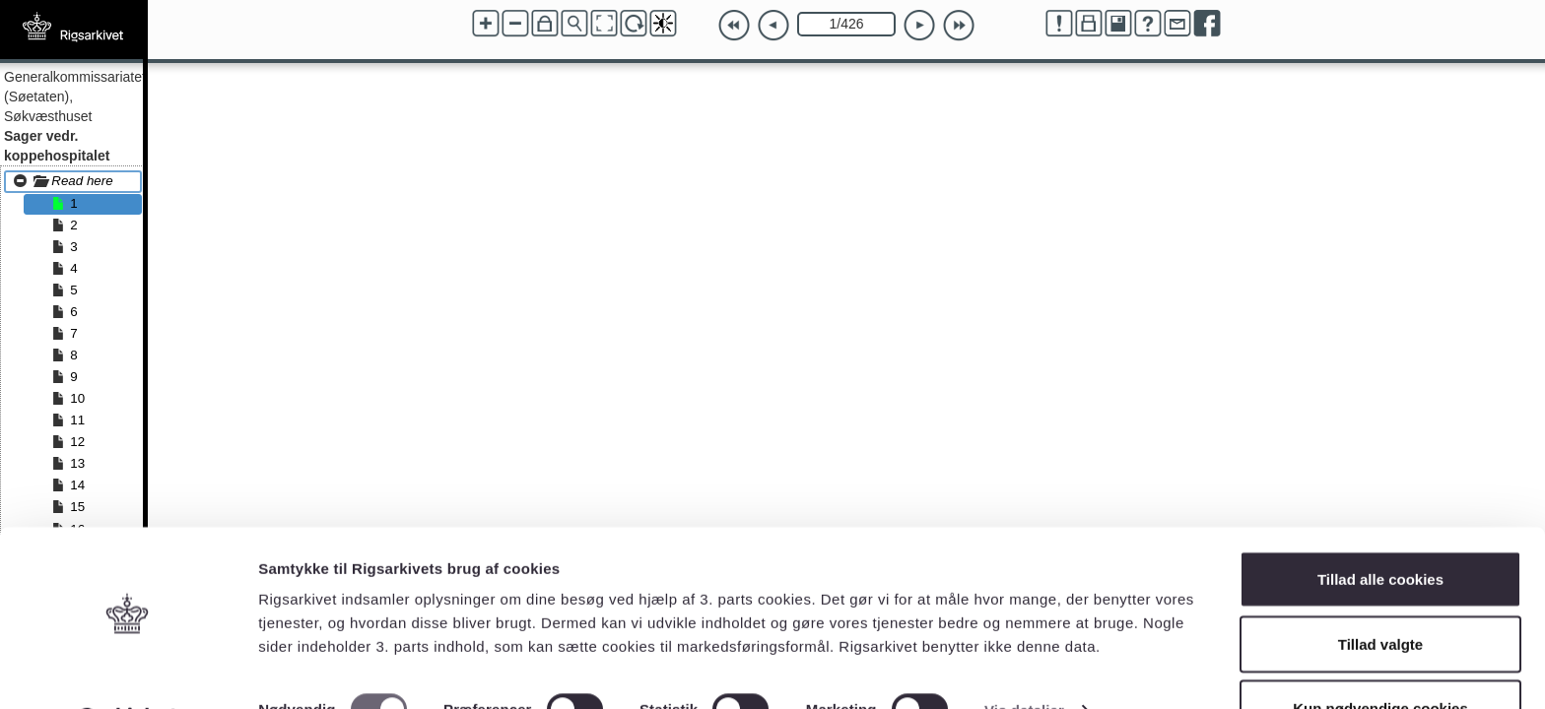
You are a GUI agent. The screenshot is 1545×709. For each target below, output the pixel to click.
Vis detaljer (1024, 658)
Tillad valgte (1380, 592)
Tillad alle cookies (1380, 527)
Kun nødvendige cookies (1380, 656)
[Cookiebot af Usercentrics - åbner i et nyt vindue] (127, 670)
